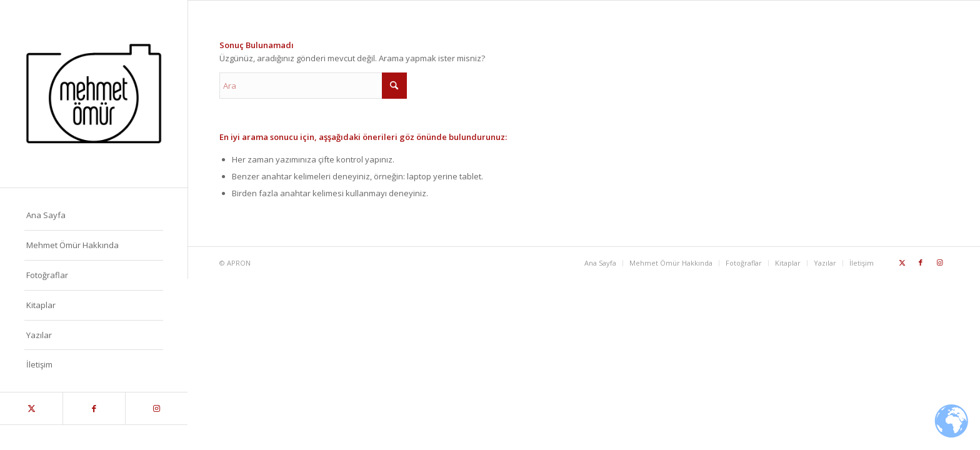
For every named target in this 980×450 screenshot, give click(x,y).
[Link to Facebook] (93, 408)
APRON (239, 263)
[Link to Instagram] (156, 408)
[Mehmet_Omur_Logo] (93, 93)
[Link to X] (31, 408)
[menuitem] (93, 216)
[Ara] (313, 85)
